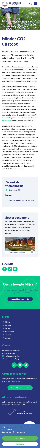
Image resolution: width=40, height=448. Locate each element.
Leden (8, 328)
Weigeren (20, 444)
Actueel (8, 338)
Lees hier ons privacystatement (13, 432)
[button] (30, 4)
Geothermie (10, 331)
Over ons (8, 17)
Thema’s (8, 335)
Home (7, 322)
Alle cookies (20, 438)
